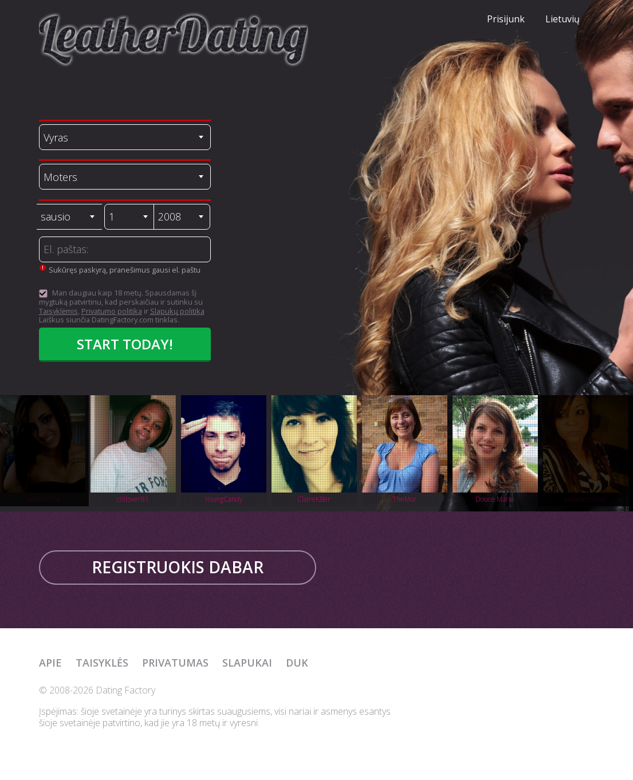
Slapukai (247, 662)
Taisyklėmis (58, 311)
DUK (297, 662)
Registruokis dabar (178, 567)
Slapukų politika (177, 311)
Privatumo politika (111, 311)
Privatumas (175, 662)
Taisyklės (102, 662)
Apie (50, 662)
